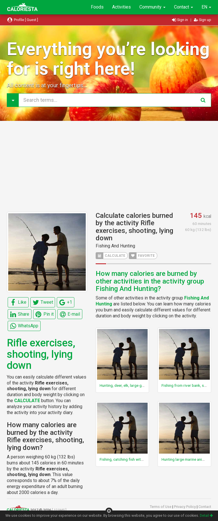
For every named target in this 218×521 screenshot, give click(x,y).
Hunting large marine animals (186, 459)
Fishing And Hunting (115, 246)
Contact (183, 7)
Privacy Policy (185, 507)
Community (152, 7)
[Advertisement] (109, 166)
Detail (206, 515)
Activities (121, 7)
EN (206, 7)
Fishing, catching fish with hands (127, 459)
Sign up (202, 20)
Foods (97, 7)
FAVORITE (142, 256)
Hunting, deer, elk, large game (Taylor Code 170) (140, 385)
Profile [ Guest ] (22, 20)
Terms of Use (161, 507)
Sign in (180, 20)
